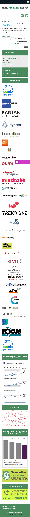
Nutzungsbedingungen (9, 508)
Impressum (5, 506)
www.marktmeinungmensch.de (15, 512)
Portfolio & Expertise (11, 73)
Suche (25, 47)
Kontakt (13, 506)
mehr (10, 31)
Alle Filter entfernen (7, 64)
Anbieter (7, 70)
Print (26, 15)
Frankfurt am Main (8, 62)
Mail (22, 15)
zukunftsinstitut (7, 36)
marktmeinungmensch (15, 8)
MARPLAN (5, 21)
